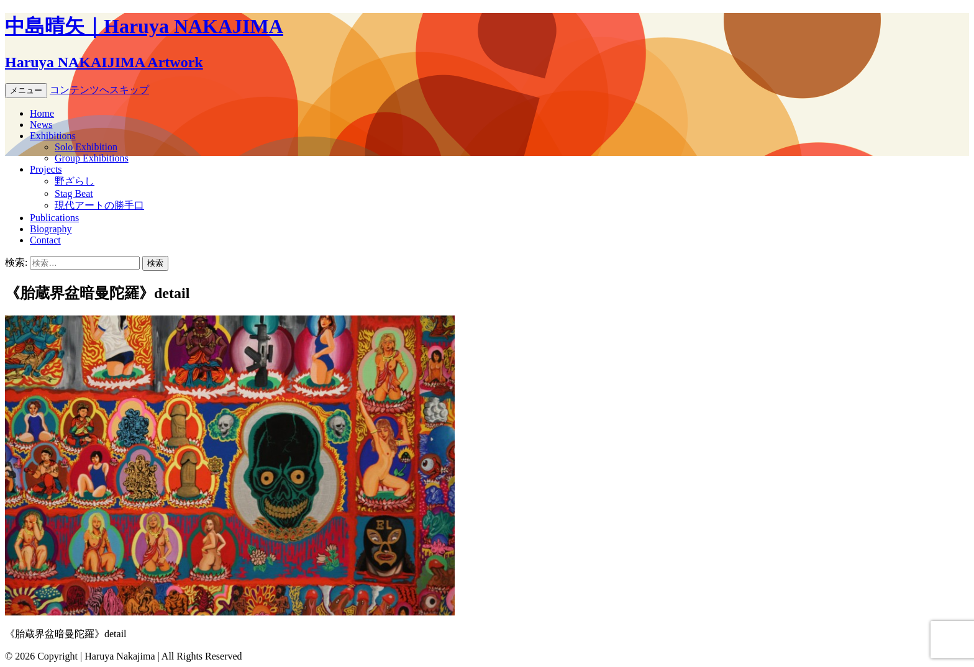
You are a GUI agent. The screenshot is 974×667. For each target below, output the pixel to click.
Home (42, 113)
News (41, 124)
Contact (45, 240)
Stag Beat (74, 193)
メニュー (26, 90)
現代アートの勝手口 (99, 205)
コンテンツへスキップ (99, 89)
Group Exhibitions (92, 158)
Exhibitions (53, 135)
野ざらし (74, 181)
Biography (51, 229)
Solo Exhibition (86, 147)
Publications (54, 217)
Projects (46, 169)
